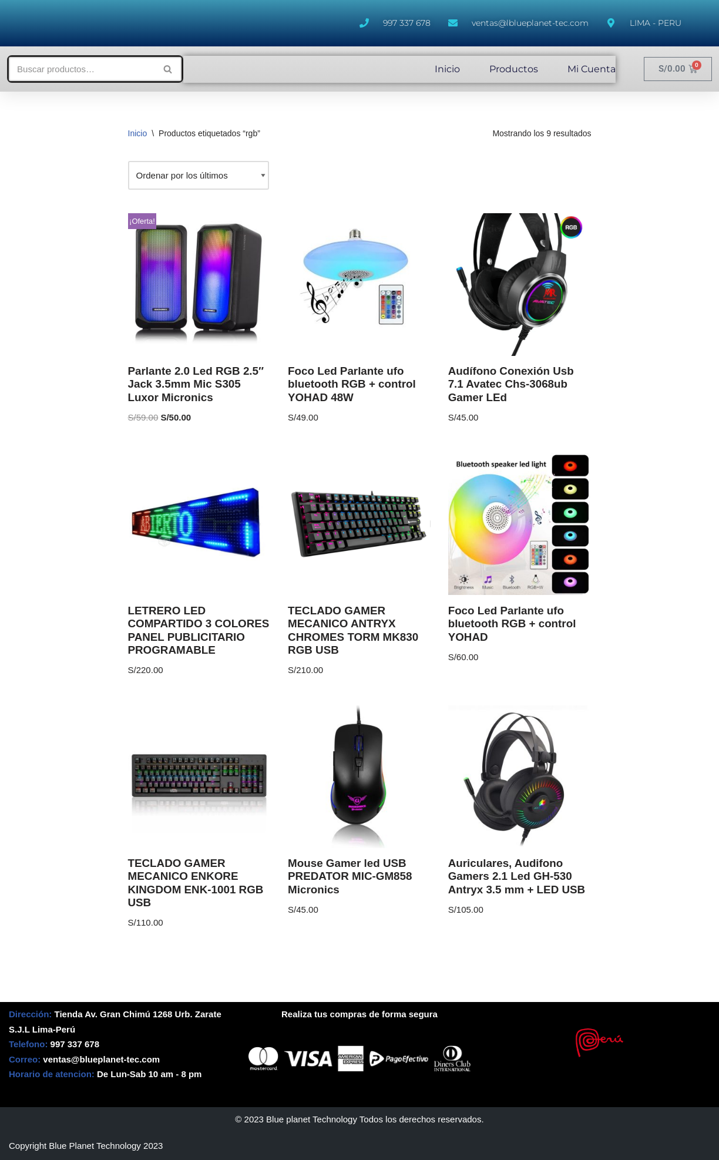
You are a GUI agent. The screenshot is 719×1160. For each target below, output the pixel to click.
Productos (513, 69)
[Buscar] (82, 69)
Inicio (447, 69)
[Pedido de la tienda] (198, 175)
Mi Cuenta (591, 69)
